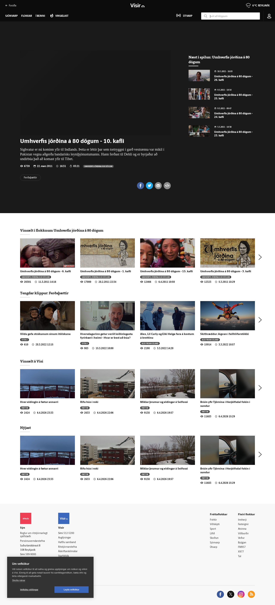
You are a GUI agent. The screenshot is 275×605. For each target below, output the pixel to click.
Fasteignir (243, 524)
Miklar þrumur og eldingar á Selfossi (164, 402)
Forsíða (10, 5)
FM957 (242, 547)
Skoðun (214, 538)
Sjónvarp (215, 542)
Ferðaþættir (30, 177)
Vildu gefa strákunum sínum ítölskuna (45, 334)
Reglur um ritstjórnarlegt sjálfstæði (33, 535)
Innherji (242, 520)
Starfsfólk (63, 556)
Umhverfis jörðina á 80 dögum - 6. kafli (45, 271)
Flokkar (26, 16)
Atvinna (242, 529)
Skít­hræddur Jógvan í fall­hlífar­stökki (224, 334)
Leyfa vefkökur (71, 589)
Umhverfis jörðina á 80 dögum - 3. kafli (225, 271)
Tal (239, 556)
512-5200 (69, 533)
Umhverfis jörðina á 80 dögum (98, 166)
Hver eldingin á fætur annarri (39, 402)
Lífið (212, 533)
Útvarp (213, 547)
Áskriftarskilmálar (68, 551)
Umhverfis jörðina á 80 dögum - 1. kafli (105, 271)
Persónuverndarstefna (32, 541)
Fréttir (25, 407)
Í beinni (40, 16)
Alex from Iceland (150, 343)
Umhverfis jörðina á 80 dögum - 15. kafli (166, 271)
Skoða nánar (18, 580)
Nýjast (25, 427)
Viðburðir (243, 533)
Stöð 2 (25, 339)
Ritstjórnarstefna (67, 547)
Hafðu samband (67, 542)
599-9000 (30, 554)
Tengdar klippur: (34, 293)
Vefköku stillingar (29, 589)
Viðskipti (215, 524)
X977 (241, 552)
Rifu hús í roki (89, 402)
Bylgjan (242, 542)
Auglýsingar (64, 537)
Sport (213, 529)
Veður (241, 538)
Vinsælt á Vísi (31, 361)
